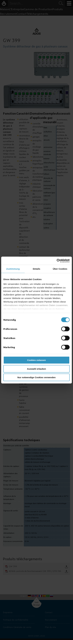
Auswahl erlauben (36, 368)
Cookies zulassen (36, 360)
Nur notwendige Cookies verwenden (36, 377)
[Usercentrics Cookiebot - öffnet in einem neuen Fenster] (57, 261)
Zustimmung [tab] (13, 269)
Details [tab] (36, 269)
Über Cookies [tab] (60, 269)
